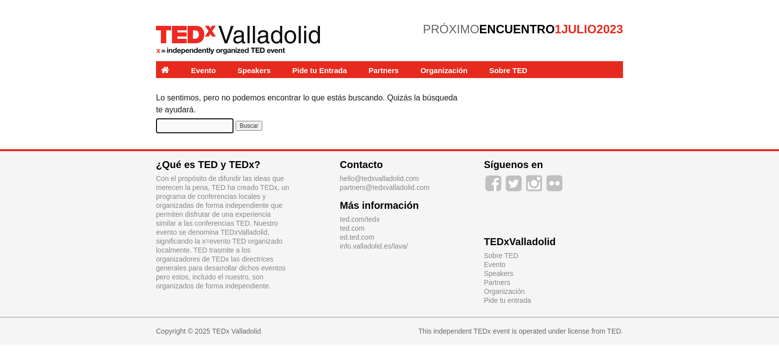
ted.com (352, 228)
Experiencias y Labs (197, 87)
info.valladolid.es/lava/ (374, 246)
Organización (443, 70)
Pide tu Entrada (319, 70)
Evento (203, 70)
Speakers (254, 70)
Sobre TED (508, 70)
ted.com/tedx (360, 219)
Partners (384, 70)
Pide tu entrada (507, 300)
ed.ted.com (357, 237)
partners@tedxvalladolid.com (385, 187)
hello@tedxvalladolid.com (379, 178)
